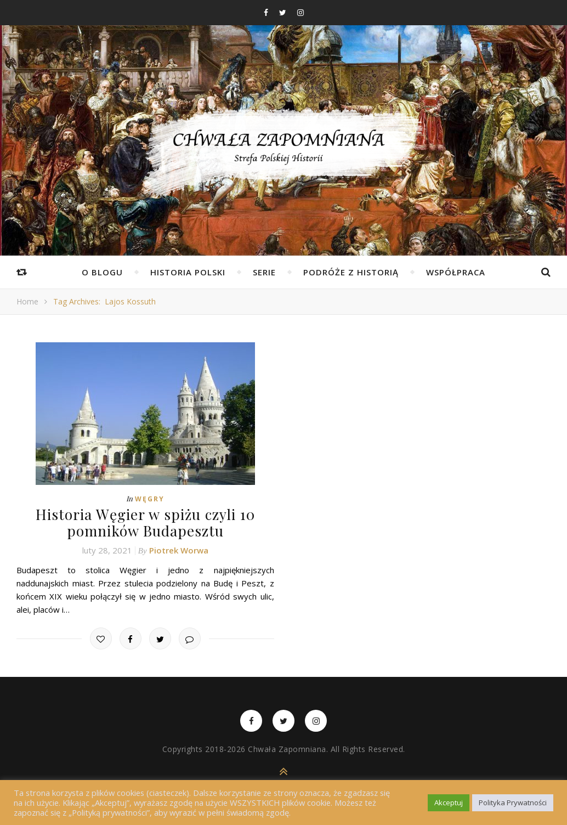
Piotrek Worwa (178, 549)
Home (27, 301)
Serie (264, 272)
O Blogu (102, 272)
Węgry (150, 499)
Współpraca (455, 272)
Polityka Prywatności (513, 802)
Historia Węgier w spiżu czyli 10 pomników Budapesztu (145, 522)
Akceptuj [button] (448, 802)
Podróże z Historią (351, 272)
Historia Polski (187, 272)
